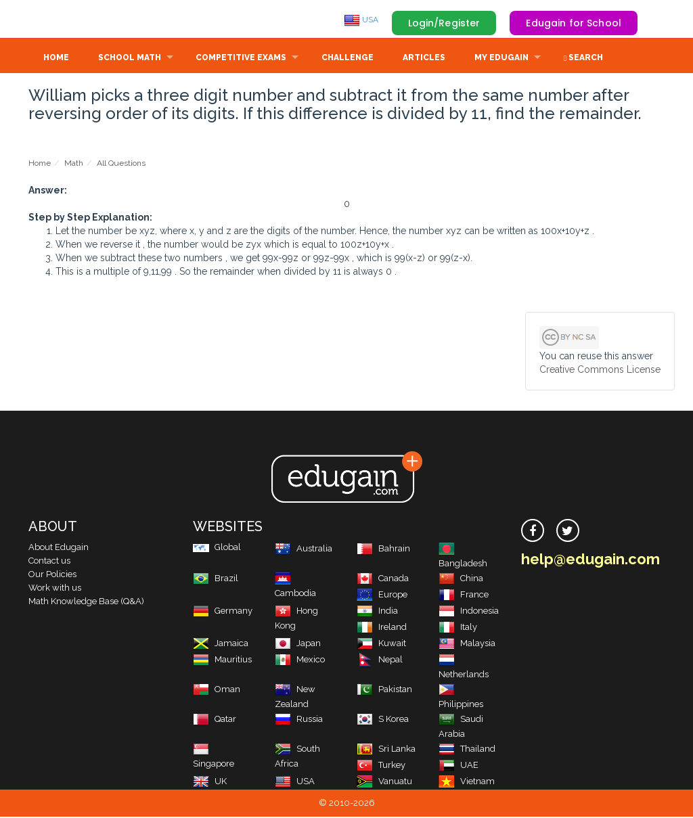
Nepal (380, 661)
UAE (458, 766)
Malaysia (467, 644)
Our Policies (52, 575)
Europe (382, 596)
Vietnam (467, 782)
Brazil (215, 579)
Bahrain (383, 550)
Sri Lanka (386, 750)
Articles (424, 59)
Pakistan (384, 690)
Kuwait (381, 644)
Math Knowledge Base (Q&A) (86, 602)
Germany (222, 612)
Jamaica (220, 644)
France (464, 596)
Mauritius (222, 661)
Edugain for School (573, 23)
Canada (383, 579)
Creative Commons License (600, 370)
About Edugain (58, 548)
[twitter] (567, 531)
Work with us (54, 589)
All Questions (121, 164)
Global (217, 548)
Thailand (467, 750)
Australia (303, 550)
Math (73, 164)
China (461, 579)
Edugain (79, 20)
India (377, 612)
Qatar (214, 720)
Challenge (347, 59)
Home (56, 59)
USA (361, 19)
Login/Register (444, 23)
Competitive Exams (241, 59)
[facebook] (532, 531)
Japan (298, 644)
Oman (216, 690)
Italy (458, 628)
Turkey (381, 766)
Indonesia (469, 612)
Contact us (49, 562)
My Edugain (501, 59)
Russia (299, 720)
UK (210, 782)
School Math (129, 59)
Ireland (382, 628)
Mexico (300, 661)
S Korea (383, 720)
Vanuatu (384, 782)
